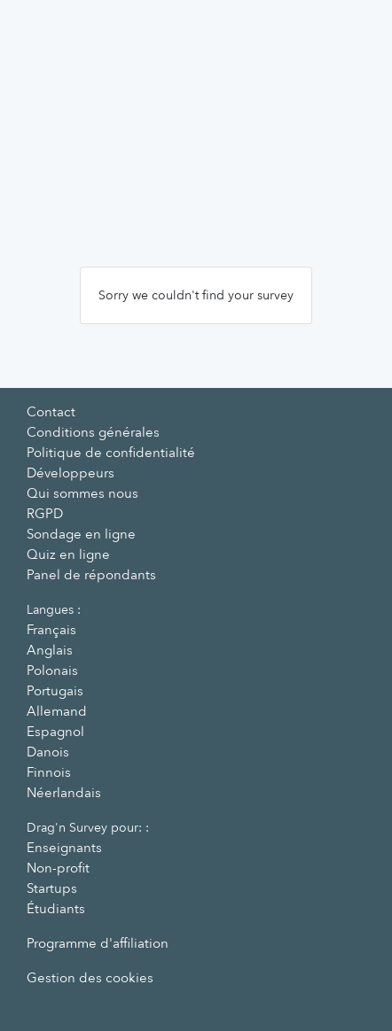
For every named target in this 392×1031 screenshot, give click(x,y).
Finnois (49, 772)
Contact (51, 412)
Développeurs (70, 473)
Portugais (55, 691)
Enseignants (64, 848)
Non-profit (58, 868)
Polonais (52, 670)
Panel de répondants (91, 575)
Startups (52, 888)
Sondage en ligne (81, 534)
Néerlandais (64, 793)
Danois (48, 752)
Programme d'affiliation (98, 943)
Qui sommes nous (82, 493)
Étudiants (56, 909)
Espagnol (55, 731)
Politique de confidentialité (111, 452)
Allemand (57, 711)
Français (51, 630)
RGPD (45, 514)
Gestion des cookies (90, 978)
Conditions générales (93, 432)
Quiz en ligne (68, 554)
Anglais (50, 650)
